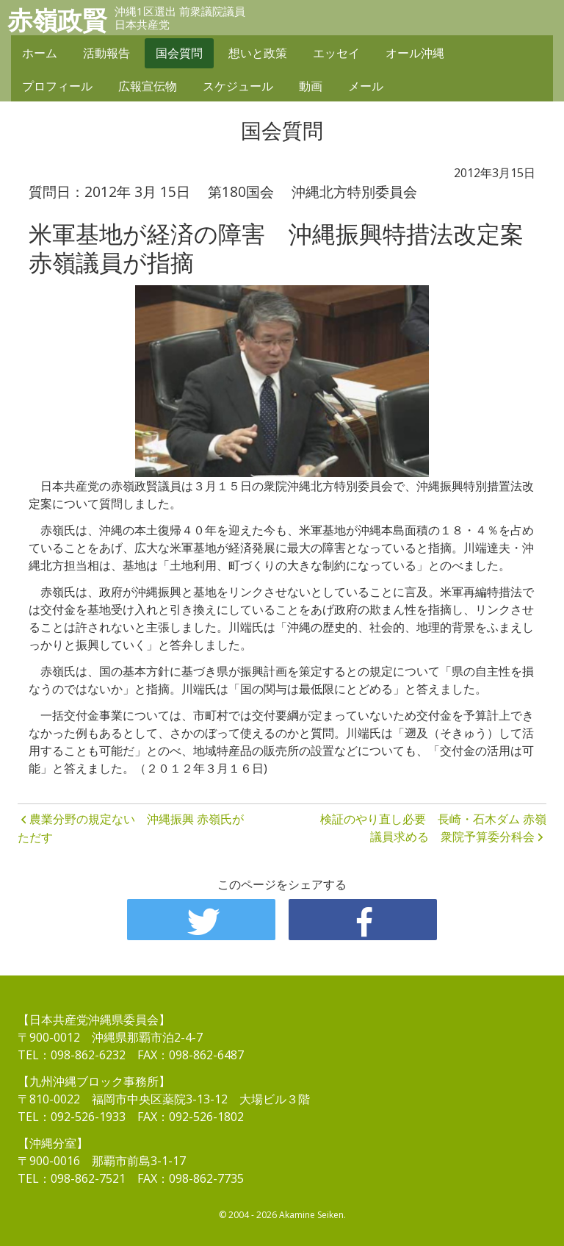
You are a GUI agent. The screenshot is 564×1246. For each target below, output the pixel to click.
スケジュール (238, 86)
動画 (310, 86)
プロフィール (57, 86)
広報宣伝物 (147, 86)
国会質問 (179, 53)
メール (365, 86)
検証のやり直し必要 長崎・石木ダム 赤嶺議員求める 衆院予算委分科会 (433, 828)
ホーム (39, 53)
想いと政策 (257, 53)
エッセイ (336, 53)
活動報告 (106, 53)
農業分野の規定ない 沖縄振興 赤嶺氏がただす (131, 828)
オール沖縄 (415, 53)
